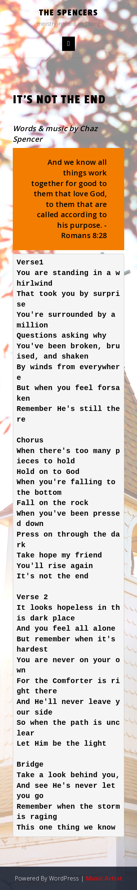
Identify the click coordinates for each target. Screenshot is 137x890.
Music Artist (104, 878)
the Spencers (68, 12)
